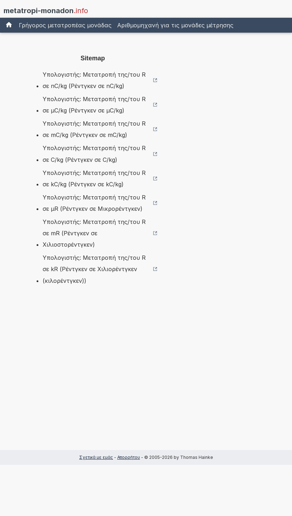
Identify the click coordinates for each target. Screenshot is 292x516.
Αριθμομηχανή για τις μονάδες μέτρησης (175, 25)
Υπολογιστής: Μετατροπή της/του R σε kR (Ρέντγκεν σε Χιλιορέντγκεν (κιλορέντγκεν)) (94, 269)
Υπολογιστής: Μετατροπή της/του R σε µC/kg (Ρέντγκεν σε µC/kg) (94, 104)
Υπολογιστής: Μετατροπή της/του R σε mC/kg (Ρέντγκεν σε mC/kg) (94, 129)
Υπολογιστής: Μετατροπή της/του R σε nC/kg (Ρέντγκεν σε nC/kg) (94, 80)
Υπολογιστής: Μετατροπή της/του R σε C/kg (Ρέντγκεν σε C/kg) (94, 153)
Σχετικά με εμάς (96, 457)
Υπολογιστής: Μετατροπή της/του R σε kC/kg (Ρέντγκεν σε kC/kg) (94, 178)
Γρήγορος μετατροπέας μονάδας (65, 25)
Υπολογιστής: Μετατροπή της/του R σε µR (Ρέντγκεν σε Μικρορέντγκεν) (94, 203)
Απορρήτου (128, 457)
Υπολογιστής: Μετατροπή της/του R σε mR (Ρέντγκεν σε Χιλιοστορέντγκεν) (94, 233)
